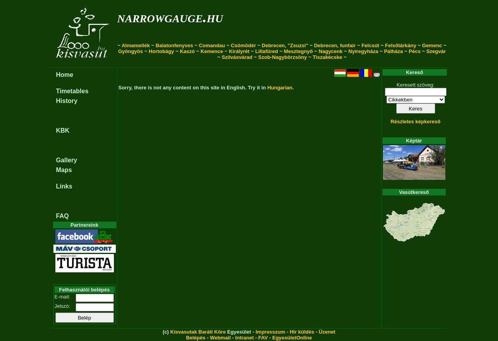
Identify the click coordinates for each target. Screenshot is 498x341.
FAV (263, 338)
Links (64, 186)
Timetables (72, 91)
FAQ (62, 216)
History (67, 101)
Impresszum (270, 332)
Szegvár (436, 51)
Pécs (414, 51)
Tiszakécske (327, 57)
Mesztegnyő (298, 51)
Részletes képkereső (416, 121)
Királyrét (239, 51)
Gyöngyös (130, 51)
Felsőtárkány (400, 45)
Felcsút (370, 45)
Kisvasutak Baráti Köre (198, 332)
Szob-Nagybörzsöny (282, 57)
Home (64, 74)
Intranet (244, 338)
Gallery (66, 160)
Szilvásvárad (237, 57)
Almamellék (136, 45)
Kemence (211, 51)
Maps (64, 170)
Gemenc (432, 45)
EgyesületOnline (292, 338)
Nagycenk (330, 51)
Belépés (196, 338)
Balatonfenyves (174, 45)
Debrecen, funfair (335, 45)
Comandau (212, 45)
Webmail (220, 338)
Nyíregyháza (363, 51)
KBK (63, 130)
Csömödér (243, 45)
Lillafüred (266, 51)
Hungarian (279, 88)
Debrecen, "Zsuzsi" (285, 45)
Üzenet (327, 332)
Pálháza (393, 51)
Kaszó (187, 51)
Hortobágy (161, 51)
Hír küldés (302, 332)
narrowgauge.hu (170, 17)
